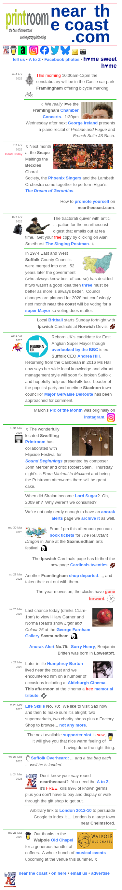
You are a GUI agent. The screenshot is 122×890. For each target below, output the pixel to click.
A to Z (34, 59)
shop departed (83, 575)
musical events (90, 852)
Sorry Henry (83, 646)
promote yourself (92, 201)
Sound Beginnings (44, 461)
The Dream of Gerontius (49, 190)
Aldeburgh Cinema (86, 682)
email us (78, 873)
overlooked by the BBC (75, 349)
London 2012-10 (76, 810)
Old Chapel (61, 840)
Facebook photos (62, 59)
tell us (19, 59)
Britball (55, 320)
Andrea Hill (88, 356)
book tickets (62, 535)
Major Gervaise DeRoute (68, 394)
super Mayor (38, 310)
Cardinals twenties (89, 564)
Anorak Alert (42, 646)
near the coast (33, 873)
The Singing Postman (67, 243)
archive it (90, 518)
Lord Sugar (86, 495)
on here (58, 873)
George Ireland (83, 122)
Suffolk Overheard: (50, 758)
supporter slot (77, 734)
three (87, 285)
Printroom (35, 441)
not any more (72, 725)
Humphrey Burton (65, 663)
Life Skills (35, 706)
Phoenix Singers (64, 178)
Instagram (94, 417)
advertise (100, 873)
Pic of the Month (66, 410)
